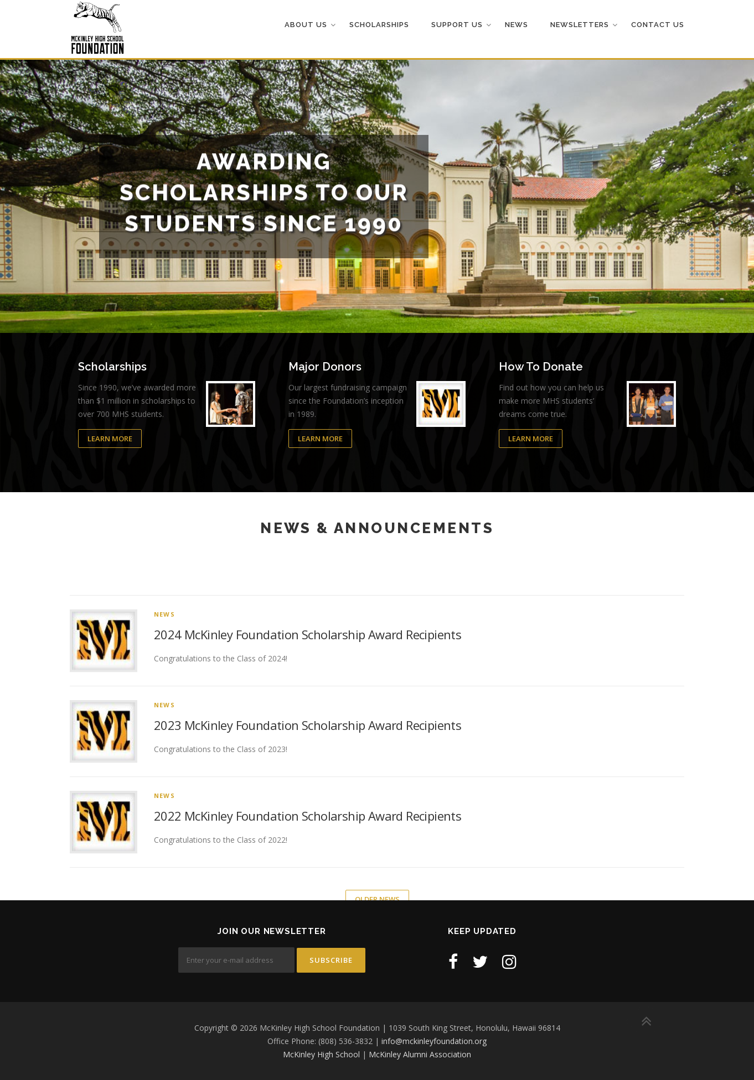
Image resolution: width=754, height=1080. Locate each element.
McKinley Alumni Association (420, 1054)
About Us (306, 24)
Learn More (109, 439)
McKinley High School (321, 1054)
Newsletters (579, 24)
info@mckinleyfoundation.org (434, 1041)
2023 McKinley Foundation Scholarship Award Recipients (307, 841)
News (516, 24)
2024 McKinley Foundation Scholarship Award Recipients (307, 751)
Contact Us (657, 24)
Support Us (457, 24)
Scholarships (379, 24)
